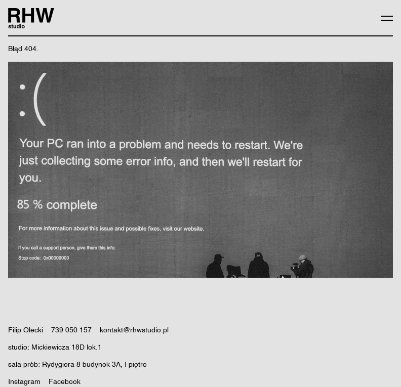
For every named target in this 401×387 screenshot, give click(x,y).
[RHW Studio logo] (31, 18)
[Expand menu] (387, 18)
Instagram (24, 381)
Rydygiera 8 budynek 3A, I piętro (94, 364)
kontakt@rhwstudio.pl (134, 330)
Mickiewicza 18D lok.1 (66, 347)
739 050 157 (71, 330)
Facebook (65, 381)
